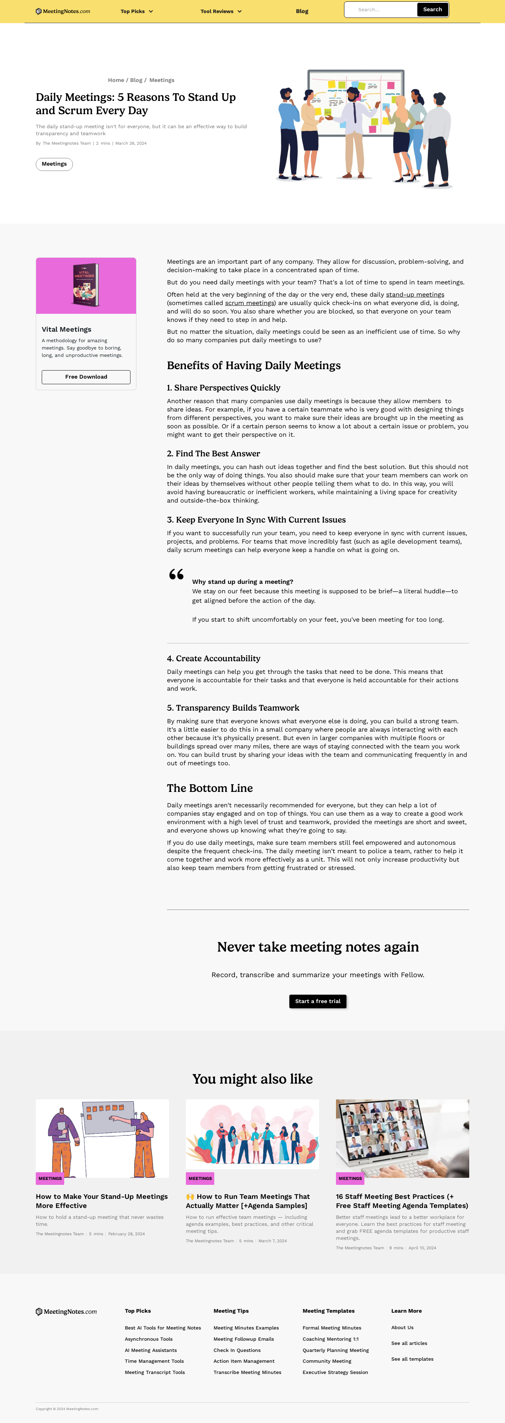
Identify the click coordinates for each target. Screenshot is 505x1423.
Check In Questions (237, 1350)
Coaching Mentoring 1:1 (331, 1339)
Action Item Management (244, 1361)
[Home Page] (66, 1311)
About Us (402, 1327)
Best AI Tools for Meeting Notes (163, 1328)
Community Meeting (327, 1361)
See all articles (409, 1343)
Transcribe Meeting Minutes (247, 1372)
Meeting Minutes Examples (246, 1328)
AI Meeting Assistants (151, 1350)
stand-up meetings (415, 294)
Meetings (162, 80)
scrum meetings (249, 302)
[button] (141, 11)
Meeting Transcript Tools (155, 1372)
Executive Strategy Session (335, 1372)
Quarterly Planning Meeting (336, 1350)
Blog (302, 11)
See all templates (412, 1359)
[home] (63, 11)
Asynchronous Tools (149, 1339)
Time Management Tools (154, 1361)
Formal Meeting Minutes (332, 1328)
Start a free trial (318, 1001)
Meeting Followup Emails (244, 1339)
